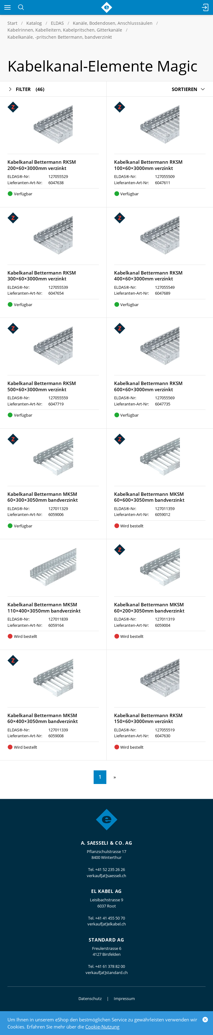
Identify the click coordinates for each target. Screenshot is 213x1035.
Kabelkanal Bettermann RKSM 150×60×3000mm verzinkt (148, 718)
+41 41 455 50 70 (110, 918)
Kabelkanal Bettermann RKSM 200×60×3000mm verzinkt (41, 165)
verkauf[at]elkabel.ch (106, 924)
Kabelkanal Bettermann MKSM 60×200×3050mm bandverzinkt (149, 607)
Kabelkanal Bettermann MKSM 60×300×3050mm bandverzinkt (42, 497)
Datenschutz (90, 998)
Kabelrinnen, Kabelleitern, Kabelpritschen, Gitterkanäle (64, 30)
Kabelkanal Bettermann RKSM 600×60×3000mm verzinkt (148, 386)
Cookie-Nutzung (102, 1027)
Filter (25, 89)
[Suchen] (21, 7)
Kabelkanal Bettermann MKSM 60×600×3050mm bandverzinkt (149, 497)
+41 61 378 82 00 (110, 966)
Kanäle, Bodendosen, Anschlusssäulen (113, 23)
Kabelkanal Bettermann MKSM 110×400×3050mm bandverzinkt (44, 607)
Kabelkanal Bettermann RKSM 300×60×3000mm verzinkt (41, 276)
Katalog (34, 23)
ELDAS (57, 23)
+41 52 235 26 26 (110, 869)
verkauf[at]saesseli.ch (106, 875)
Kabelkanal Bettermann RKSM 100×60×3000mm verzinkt (148, 165)
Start (12, 23)
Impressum (124, 998)
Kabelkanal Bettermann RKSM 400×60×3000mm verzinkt (148, 276)
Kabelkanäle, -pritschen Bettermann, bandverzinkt (59, 37)
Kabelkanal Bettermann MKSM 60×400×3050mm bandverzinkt (42, 718)
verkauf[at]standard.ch (107, 972)
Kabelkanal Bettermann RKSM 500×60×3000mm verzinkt (41, 386)
